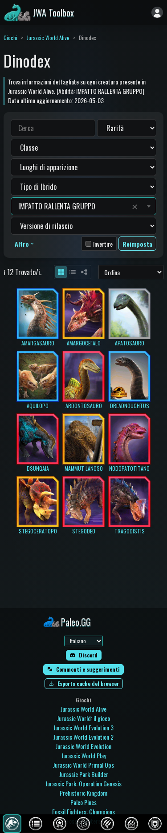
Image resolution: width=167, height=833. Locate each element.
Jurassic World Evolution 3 (83, 727)
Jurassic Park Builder (83, 774)
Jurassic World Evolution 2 (83, 736)
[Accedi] (157, 12)
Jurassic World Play (83, 755)
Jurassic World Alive (48, 37)
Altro (25, 243)
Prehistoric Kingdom (83, 792)
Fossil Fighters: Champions (83, 811)
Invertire (103, 243)
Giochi (10, 37)
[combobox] (72, 206)
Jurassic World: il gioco (83, 718)
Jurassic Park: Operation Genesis (83, 783)
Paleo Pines (83, 802)
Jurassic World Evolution (83, 746)
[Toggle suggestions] (149, 206)
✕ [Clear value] (134, 206)
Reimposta (137, 243)
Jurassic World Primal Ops (83, 764)
